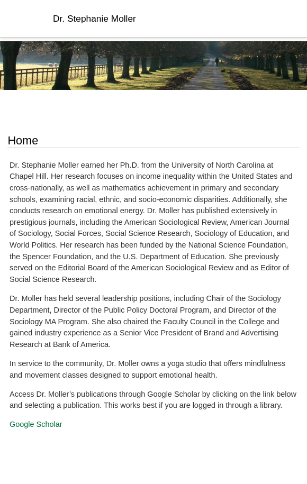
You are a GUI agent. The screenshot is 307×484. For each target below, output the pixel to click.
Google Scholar (36, 424)
